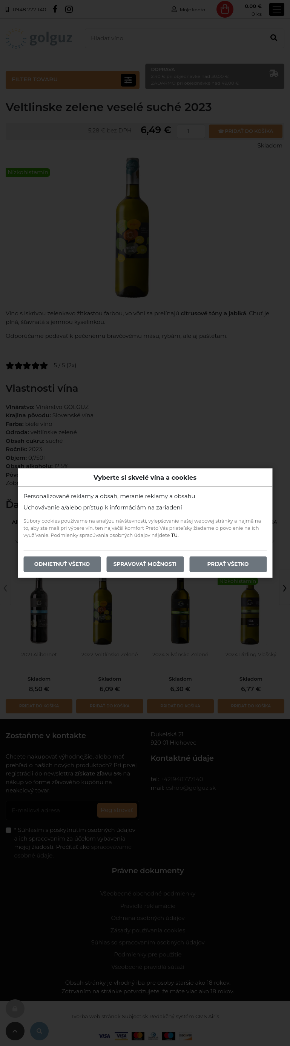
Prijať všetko (228, 564)
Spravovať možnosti (145, 564)
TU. (175, 535)
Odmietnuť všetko (62, 564)
